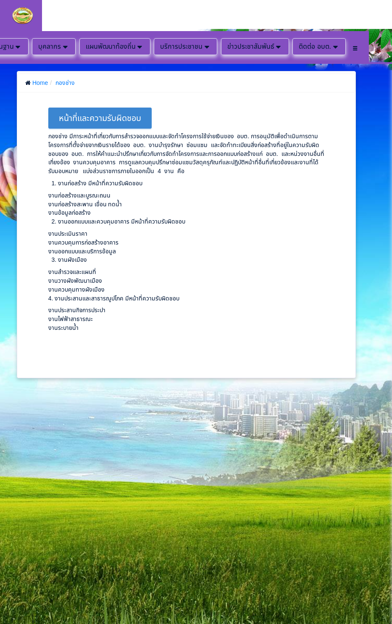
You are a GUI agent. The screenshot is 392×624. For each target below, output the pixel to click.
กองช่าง (65, 82)
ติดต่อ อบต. (319, 46)
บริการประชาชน (185, 46)
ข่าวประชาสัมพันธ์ (255, 46)
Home (40, 82)
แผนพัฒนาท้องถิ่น (115, 46)
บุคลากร (53, 46)
